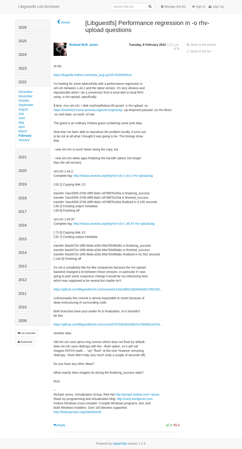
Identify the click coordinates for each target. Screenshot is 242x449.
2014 (23, 253)
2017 (23, 212)
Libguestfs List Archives (38, 6)
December (26, 92)
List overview (26, 333)
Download (24, 341)
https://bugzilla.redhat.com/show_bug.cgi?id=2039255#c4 (93, 75)
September (26, 105)
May (21, 122)
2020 (23, 171)
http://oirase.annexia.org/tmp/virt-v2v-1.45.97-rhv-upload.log (113, 223)
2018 (23, 198)
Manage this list (173, 6)
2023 (23, 68)
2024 (23, 55)
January (24, 140)
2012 (23, 280)
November (26, 96)
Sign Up (216, 6)
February (25, 135)
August (23, 109)
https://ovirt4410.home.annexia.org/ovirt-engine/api (88, 110)
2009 (23, 321)
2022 (23, 82)
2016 (23, 225)
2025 (23, 41)
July (21, 113)
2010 (23, 307)
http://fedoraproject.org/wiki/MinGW (77, 412)
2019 (23, 184)
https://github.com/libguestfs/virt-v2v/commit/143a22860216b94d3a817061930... (108, 289)
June (22, 118)
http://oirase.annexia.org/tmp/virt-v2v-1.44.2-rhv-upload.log (113, 175)
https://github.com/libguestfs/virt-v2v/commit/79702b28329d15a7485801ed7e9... (108, 324)
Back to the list (198, 51)
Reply (59, 425)
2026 (23, 27)
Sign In (198, 6)
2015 (23, 239)
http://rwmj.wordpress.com (135, 399)
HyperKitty (120, 443)
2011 (23, 294)
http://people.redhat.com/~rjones (137, 394)
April (22, 127)
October (24, 100)
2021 (23, 157)
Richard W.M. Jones (83, 44)
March (23, 131)
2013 (23, 266)
